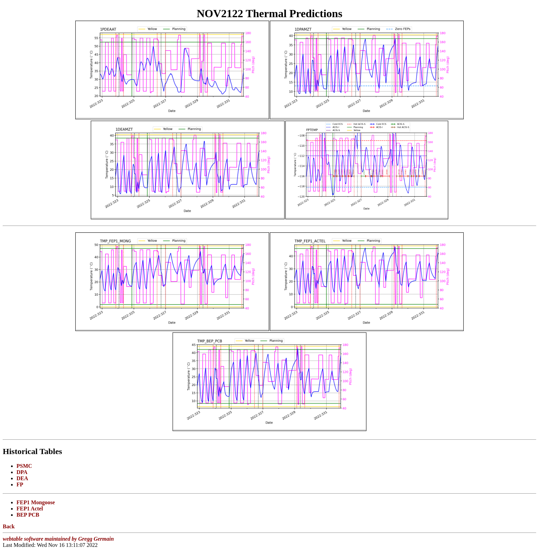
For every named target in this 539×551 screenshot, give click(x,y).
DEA (22, 478)
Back (9, 526)
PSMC (24, 466)
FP (19, 484)
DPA (22, 472)
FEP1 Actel (29, 508)
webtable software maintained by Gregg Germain (58, 539)
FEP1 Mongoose (35, 502)
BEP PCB (27, 515)
